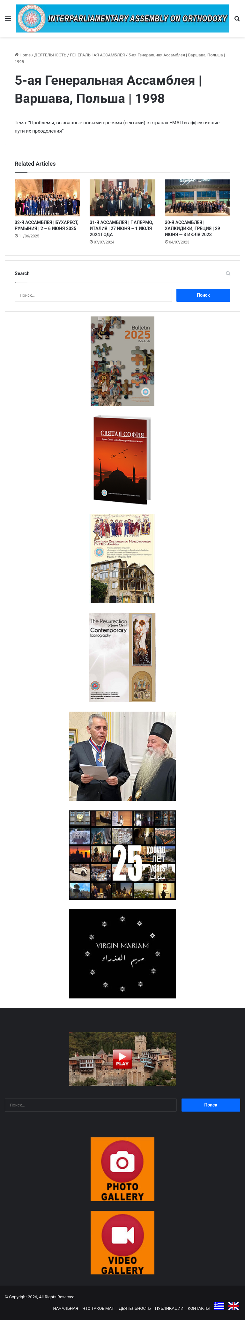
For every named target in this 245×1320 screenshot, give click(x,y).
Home (23, 55)
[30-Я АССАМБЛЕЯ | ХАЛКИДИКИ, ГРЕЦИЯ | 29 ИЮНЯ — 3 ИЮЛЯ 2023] (197, 197)
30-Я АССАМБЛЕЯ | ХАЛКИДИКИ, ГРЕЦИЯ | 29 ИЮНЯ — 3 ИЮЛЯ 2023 (192, 228)
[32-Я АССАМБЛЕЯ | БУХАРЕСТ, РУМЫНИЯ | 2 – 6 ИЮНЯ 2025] (47, 197)
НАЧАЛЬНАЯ (65, 1308)
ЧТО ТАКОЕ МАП (98, 1308)
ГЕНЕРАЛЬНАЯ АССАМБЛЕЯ (97, 55)
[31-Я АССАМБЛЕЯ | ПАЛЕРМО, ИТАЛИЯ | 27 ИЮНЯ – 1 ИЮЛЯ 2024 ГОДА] (122, 197)
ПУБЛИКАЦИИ (169, 1308)
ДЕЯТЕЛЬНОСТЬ (50, 55)
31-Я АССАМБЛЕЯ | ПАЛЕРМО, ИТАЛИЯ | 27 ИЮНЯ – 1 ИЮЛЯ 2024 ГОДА (121, 228)
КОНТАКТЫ (199, 1308)
